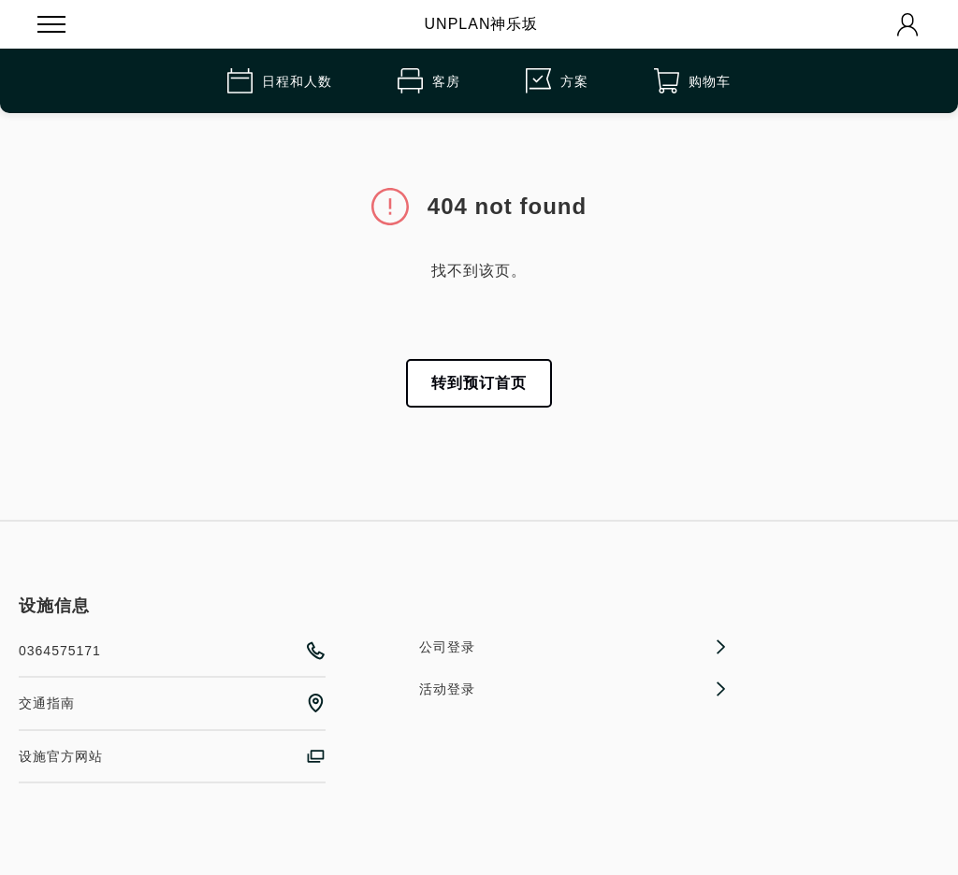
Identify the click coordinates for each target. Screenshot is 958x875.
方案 (557, 80)
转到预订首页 (479, 383)
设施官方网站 (172, 756)
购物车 (692, 80)
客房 (429, 80)
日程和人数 (279, 80)
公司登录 (572, 647)
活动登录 (572, 689)
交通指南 (172, 703)
